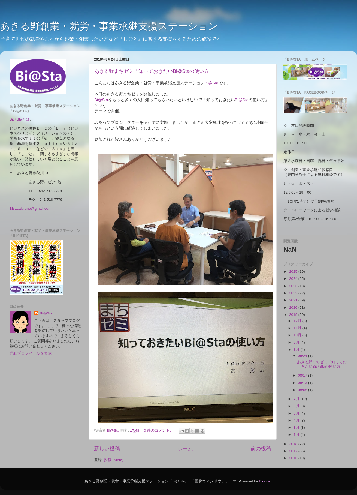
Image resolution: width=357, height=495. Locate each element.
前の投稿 (260, 448)
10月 (298, 335)
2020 (293, 307)
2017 (293, 451)
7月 (297, 399)
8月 (297, 349)
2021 (293, 300)
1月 (297, 435)
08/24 (303, 356)
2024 (293, 279)
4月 (297, 420)
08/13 (303, 383)
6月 (297, 406)
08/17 (303, 375)
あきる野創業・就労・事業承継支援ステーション (109, 26)
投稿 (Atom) (113, 460)
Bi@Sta (212, 83)
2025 (293, 271)
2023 (293, 286)
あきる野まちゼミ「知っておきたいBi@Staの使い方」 (154, 71)
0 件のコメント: (158, 430)
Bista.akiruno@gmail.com (30, 208)
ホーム (185, 448)
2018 (293, 444)
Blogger (265, 481)
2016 (293, 458)
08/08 (303, 390)
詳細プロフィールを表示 (31, 353)
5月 (297, 413)
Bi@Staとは (20, 119)
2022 (293, 293)
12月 (298, 321)
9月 (297, 342)
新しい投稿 (107, 448)
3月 (297, 427)
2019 (293, 315)
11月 (298, 328)
